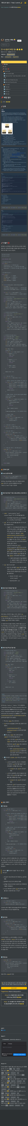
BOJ (2, 1073)
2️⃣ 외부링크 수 (7, 89)
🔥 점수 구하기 (6, 84)
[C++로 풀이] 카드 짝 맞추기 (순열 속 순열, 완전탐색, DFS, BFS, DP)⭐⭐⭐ (14, 1003)
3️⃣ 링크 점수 (6, 91)
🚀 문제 (4, 66)
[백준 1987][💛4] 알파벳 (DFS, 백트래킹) (11, 1095)
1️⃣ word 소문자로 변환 (9, 73)
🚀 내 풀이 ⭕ (6, 69)
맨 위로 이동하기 (14, 988)
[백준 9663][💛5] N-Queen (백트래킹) (10, 1071)
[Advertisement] (14, 24)
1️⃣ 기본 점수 (6, 87)
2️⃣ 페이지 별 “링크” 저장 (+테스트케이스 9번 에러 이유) (15, 76)
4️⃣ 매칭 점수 (7, 94)
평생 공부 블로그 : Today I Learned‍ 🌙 (11, 3)
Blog (10, 1069)
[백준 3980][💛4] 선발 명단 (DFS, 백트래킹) (11, 1099)
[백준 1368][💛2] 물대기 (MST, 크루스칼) (11, 1083)
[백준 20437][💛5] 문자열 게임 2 (9, 1075)
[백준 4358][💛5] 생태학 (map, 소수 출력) (11, 1091)
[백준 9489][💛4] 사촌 (6, 1087)
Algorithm (15, 57)
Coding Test (8, 57)
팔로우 (19, 40)
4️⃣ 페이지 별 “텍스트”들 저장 (10, 82)
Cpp (18, 1073)
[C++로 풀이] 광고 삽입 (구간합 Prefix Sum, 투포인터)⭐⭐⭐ (14, 996)
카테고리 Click (4, 44)
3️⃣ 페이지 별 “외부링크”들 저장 (11, 80)
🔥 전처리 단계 (6, 71)
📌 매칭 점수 (5, 64)
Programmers (10, 54)
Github (18, 1069)
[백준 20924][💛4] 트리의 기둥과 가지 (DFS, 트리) (13, 1103)
